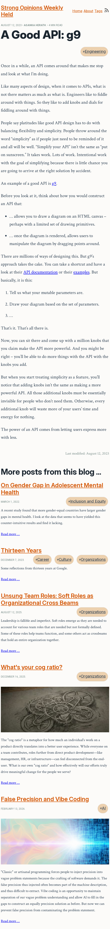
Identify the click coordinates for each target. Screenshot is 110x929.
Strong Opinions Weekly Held (32, 11)
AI (104, 808)
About (88, 11)
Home (77, 11)
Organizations (93, 559)
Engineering (95, 51)
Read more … (10, 534)
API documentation (40, 272)
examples (81, 272)
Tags (98, 11)
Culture (65, 559)
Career (43, 559)
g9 (54, 183)
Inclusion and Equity (88, 501)
